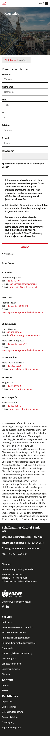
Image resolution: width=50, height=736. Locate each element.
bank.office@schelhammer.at (23, 284)
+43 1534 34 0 (13, 280)
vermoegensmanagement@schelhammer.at (23, 312)
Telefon (6, 125)
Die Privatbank (11, 60)
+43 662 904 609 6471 (17, 306)
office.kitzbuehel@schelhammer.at (26, 369)
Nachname (7, 86)
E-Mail (5, 138)
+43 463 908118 (14, 405)
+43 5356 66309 (14, 366)
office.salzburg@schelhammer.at (25, 335)
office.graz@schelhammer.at (23, 389)
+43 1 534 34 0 (17, 574)
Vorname (6, 74)
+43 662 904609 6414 (17, 344)
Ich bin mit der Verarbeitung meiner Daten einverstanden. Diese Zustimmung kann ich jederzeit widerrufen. (26, 205)
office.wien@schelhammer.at (23, 287)
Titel (4, 99)
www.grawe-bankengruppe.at (16, 601)
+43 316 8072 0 (14, 385)
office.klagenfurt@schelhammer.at (26, 409)
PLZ (4, 112)
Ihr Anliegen (8, 150)
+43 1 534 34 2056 (35, 542)
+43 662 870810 (14, 332)
